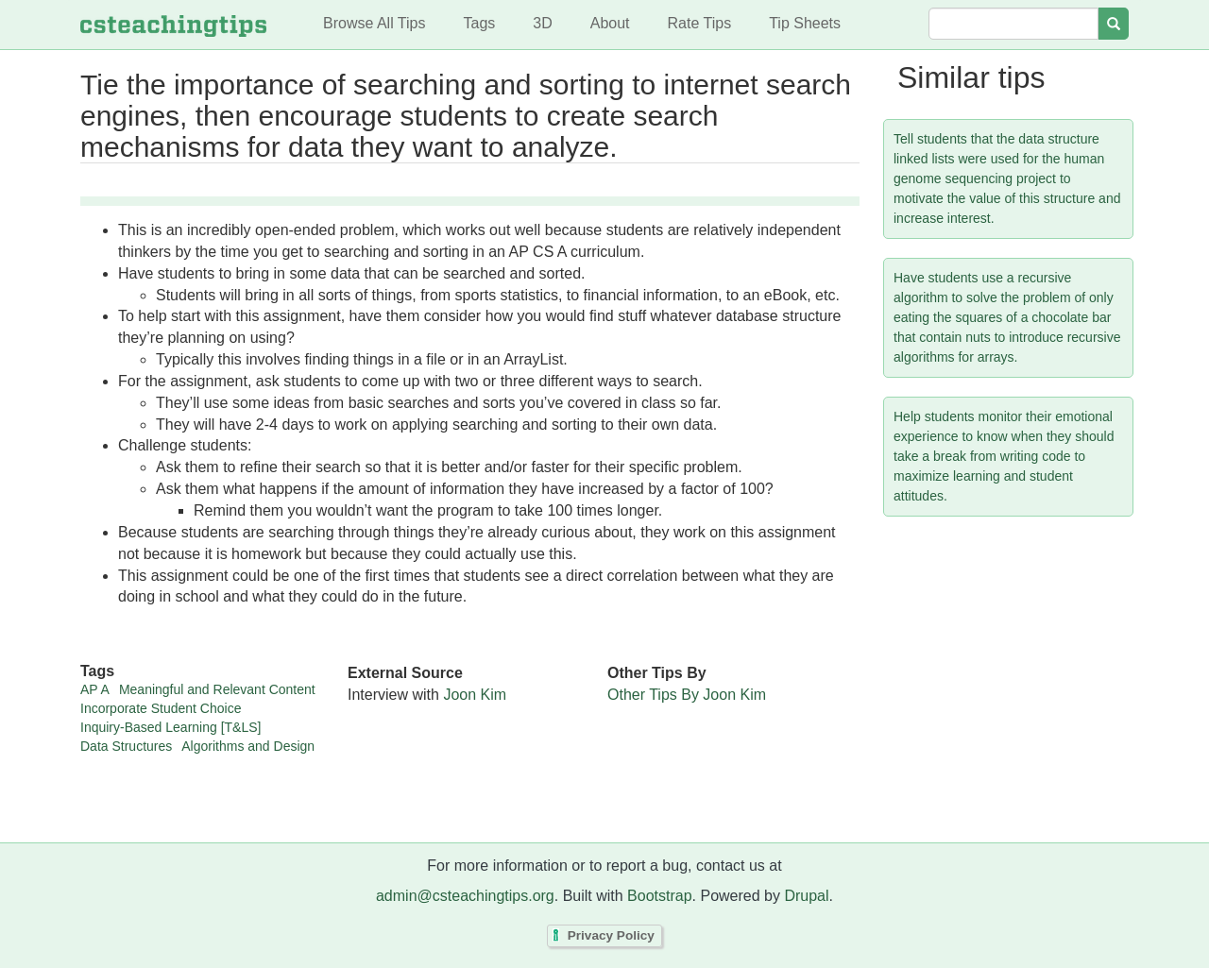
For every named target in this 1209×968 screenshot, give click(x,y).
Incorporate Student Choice (160, 708)
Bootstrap (659, 896)
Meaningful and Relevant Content (217, 689)
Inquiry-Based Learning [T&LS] (170, 727)
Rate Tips (700, 23)
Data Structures (126, 746)
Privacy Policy (611, 936)
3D (542, 23)
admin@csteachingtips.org (465, 896)
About (610, 23)
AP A (95, 689)
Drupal (806, 896)
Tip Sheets (805, 23)
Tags (479, 23)
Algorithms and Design (248, 746)
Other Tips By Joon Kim (686, 695)
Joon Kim (474, 695)
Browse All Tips (374, 23)
